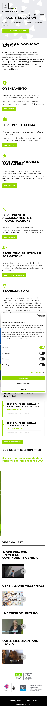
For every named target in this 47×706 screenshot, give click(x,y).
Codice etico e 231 (23, 685)
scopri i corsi (9, 145)
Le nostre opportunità (14, 275)
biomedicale (23, 407)
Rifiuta (23, 389)
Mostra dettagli (36, 372)
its (16, 407)
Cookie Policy (31, 681)
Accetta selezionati (23, 383)
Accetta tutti (23, 378)
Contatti (37, 689)
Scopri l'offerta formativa (15, 31)
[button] (41, 471)
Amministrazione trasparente (18, 689)
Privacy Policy (16, 681)
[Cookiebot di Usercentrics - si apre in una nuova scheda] (36, 315)
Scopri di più (9, 109)
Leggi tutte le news (12, 435)
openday (10, 407)
